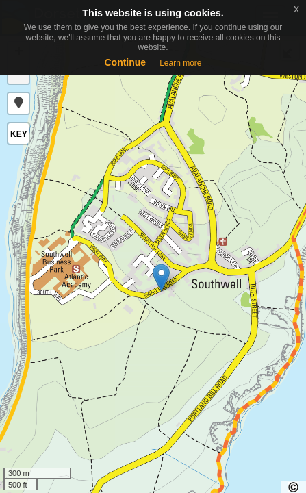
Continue (125, 62)
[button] (18, 103)
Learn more (180, 63)
